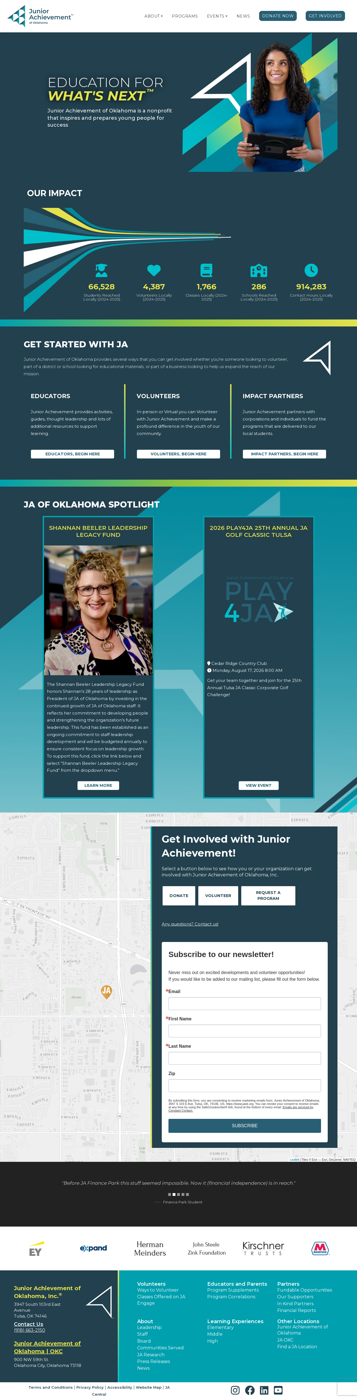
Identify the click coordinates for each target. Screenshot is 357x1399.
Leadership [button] (149, 1327)
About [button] (145, 1321)
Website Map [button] (148, 1387)
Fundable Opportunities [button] (304, 1290)
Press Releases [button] (153, 1361)
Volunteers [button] (151, 1284)
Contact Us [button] (28, 1324)
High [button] (212, 1341)
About (152, 16)
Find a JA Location (297, 1346)
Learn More (98, 785)
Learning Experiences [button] (235, 1321)
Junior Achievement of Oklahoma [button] (302, 1330)
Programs (185, 16)
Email (174, 991)
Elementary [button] (220, 1327)
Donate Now (278, 15)
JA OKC (285, 1340)
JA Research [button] (151, 1354)
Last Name (179, 1046)
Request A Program (268, 895)
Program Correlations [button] (231, 1296)
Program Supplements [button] (233, 1290)
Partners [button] (288, 1284)
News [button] (143, 1368)
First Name (180, 1019)
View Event (259, 785)
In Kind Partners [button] (295, 1303)
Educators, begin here (72, 453)
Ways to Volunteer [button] (158, 1290)
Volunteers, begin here (178, 453)
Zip (171, 1073)
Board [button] (144, 1341)
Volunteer (218, 895)
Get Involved (325, 15)
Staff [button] (142, 1334)
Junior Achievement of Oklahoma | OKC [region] (47, 1347)
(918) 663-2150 (29, 1330)
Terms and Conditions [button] (50, 1387)
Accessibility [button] (119, 1387)
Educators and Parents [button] (237, 1284)
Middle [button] (215, 1334)
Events (215, 16)
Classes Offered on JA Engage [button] (161, 1300)
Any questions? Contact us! (190, 924)
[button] (162, 16)
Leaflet (294, 1159)
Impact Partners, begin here (284, 453)
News (243, 16)
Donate (179, 895)
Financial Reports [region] (296, 1310)
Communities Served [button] (160, 1347)
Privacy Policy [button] (90, 1387)
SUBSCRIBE (244, 1125)
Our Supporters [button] (295, 1296)
